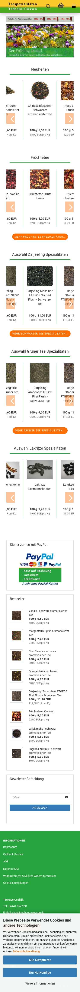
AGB (6, 861)
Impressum (10, 847)
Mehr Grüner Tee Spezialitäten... (40, 430)
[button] (10, 118)
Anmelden (40, 807)
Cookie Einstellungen (15, 882)
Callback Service (13, 854)
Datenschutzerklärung (26, 951)
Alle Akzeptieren (40, 960)
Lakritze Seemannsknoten (39, 487)
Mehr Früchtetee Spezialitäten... (40, 236)
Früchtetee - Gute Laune (40, 196)
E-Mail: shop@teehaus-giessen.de (23, 912)
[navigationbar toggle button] (73, 6)
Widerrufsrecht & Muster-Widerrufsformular (29, 876)
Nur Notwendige (40, 972)
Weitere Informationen (40, 983)
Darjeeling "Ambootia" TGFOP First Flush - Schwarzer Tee (40, 394)
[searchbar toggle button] (48, 6)
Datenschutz (11, 868)
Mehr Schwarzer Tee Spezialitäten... (40, 333)
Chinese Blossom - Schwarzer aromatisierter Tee (40, 110)
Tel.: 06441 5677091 (15, 906)
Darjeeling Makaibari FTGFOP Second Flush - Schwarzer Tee (39, 297)
